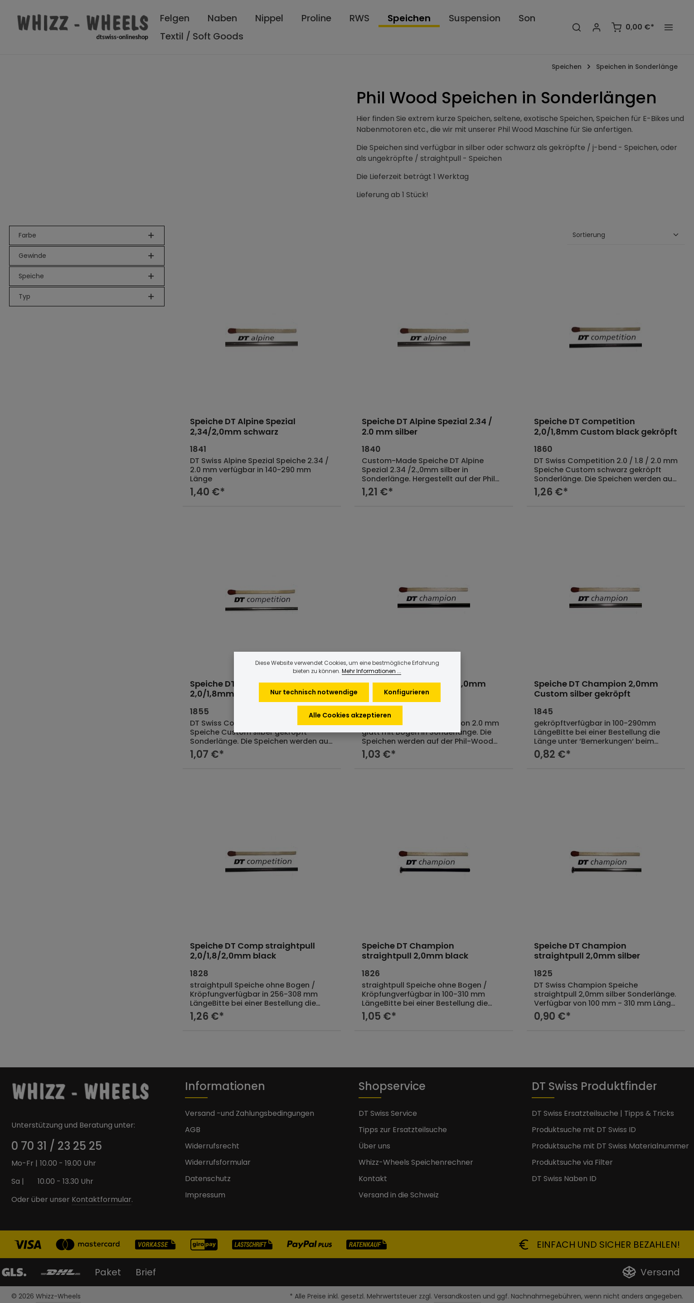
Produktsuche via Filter (572, 1162)
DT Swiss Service (388, 1113)
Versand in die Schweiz (399, 1195)
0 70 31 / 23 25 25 (56, 1145)
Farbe (87, 235)
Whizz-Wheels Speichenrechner (416, 1162)
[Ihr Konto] (596, 27)
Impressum (205, 1195)
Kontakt (373, 1178)
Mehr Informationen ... (371, 686)
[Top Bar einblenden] (669, 27)
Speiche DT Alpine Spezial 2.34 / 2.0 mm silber (427, 427)
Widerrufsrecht (212, 1146)
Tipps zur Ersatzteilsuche (403, 1129)
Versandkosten (457, 1296)
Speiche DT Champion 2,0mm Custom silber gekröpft (596, 689)
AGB (192, 1129)
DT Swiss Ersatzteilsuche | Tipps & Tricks (603, 1113)
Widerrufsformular (218, 1162)
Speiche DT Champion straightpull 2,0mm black (415, 951)
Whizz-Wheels (58, 1296)
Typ (87, 296)
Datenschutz (208, 1178)
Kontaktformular (101, 1199)
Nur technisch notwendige (314, 707)
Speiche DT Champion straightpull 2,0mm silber (587, 951)
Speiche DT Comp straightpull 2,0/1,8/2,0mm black (252, 951)
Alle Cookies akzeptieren (350, 730)
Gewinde (87, 255)
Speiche (87, 276)
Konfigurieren (406, 707)
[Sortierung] (626, 235)
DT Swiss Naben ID (564, 1178)
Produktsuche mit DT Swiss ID (584, 1129)
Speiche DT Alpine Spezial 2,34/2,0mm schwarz (243, 427)
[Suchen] (577, 27)
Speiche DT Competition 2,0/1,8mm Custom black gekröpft (605, 427)
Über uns (374, 1146)
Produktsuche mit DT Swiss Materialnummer (610, 1146)
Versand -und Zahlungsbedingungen (249, 1113)
